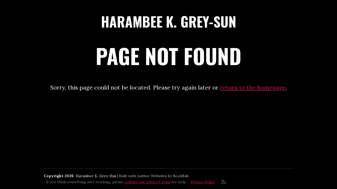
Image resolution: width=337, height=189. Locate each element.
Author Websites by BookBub (163, 176)
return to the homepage (253, 87)
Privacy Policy (203, 182)
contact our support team (147, 182)
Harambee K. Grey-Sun (168, 21)
